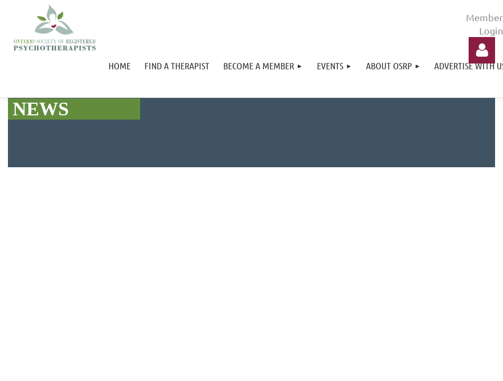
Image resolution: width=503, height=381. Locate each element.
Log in (482, 50)
